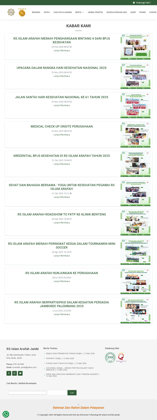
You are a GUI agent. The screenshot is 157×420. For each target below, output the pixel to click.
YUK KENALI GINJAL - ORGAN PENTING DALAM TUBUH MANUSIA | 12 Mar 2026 (70, 369)
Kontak (152, 12)
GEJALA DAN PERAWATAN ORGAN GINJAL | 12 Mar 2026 (70, 353)
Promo (142, 12)
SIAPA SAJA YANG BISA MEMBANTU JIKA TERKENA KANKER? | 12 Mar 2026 (72, 375)
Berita (78, 12)
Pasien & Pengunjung (117, 12)
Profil (47, 12)
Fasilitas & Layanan (63, 12)
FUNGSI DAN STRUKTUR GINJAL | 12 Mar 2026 (66, 363)
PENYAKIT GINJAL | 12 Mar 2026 (60, 358)
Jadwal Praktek (95, 12)
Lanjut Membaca (62, 50)
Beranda (36, 12)
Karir (133, 12)
